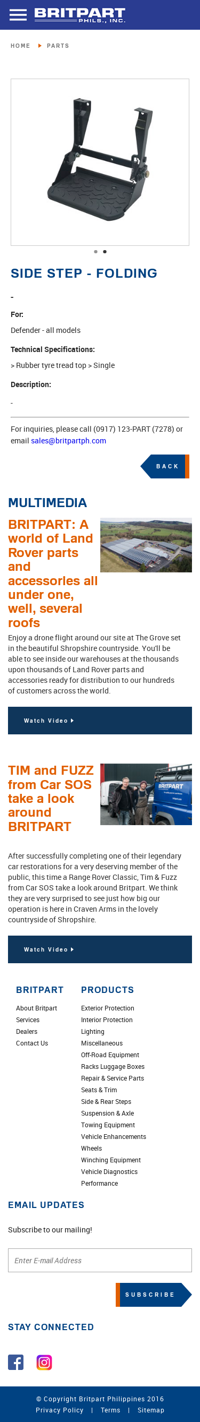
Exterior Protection (107, 1008)
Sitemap (151, 1410)
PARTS (58, 45)
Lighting (93, 1031)
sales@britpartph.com (68, 440)
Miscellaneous (102, 1043)
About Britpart (36, 1008)
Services (27, 1019)
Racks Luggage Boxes (113, 1066)
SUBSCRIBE (150, 1294)
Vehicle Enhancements (113, 1136)
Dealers (26, 1031)
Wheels (91, 1148)
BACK (168, 466)
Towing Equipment (108, 1124)
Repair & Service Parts (112, 1078)
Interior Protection (107, 1019)
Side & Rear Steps (106, 1101)
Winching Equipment (111, 1159)
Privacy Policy (60, 1410)
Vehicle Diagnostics (109, 1171)
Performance (99, 1183)
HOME (21, 45)
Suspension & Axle (107, 1113)
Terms (111, 1410)
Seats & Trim (99, 1089)
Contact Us (32, 1043)
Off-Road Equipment (110, 1054)
